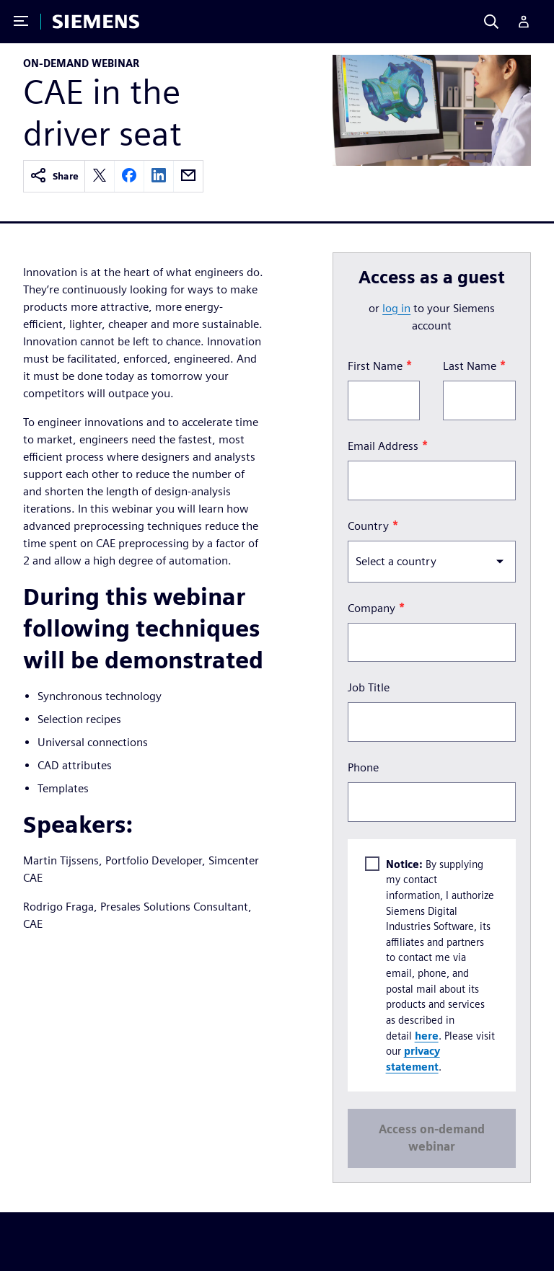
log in (396, 308)
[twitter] (99, 176)
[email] (188, 176)
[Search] (491, 22)
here (427, 1035)
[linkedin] (158, 176)
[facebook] (129, 176)
